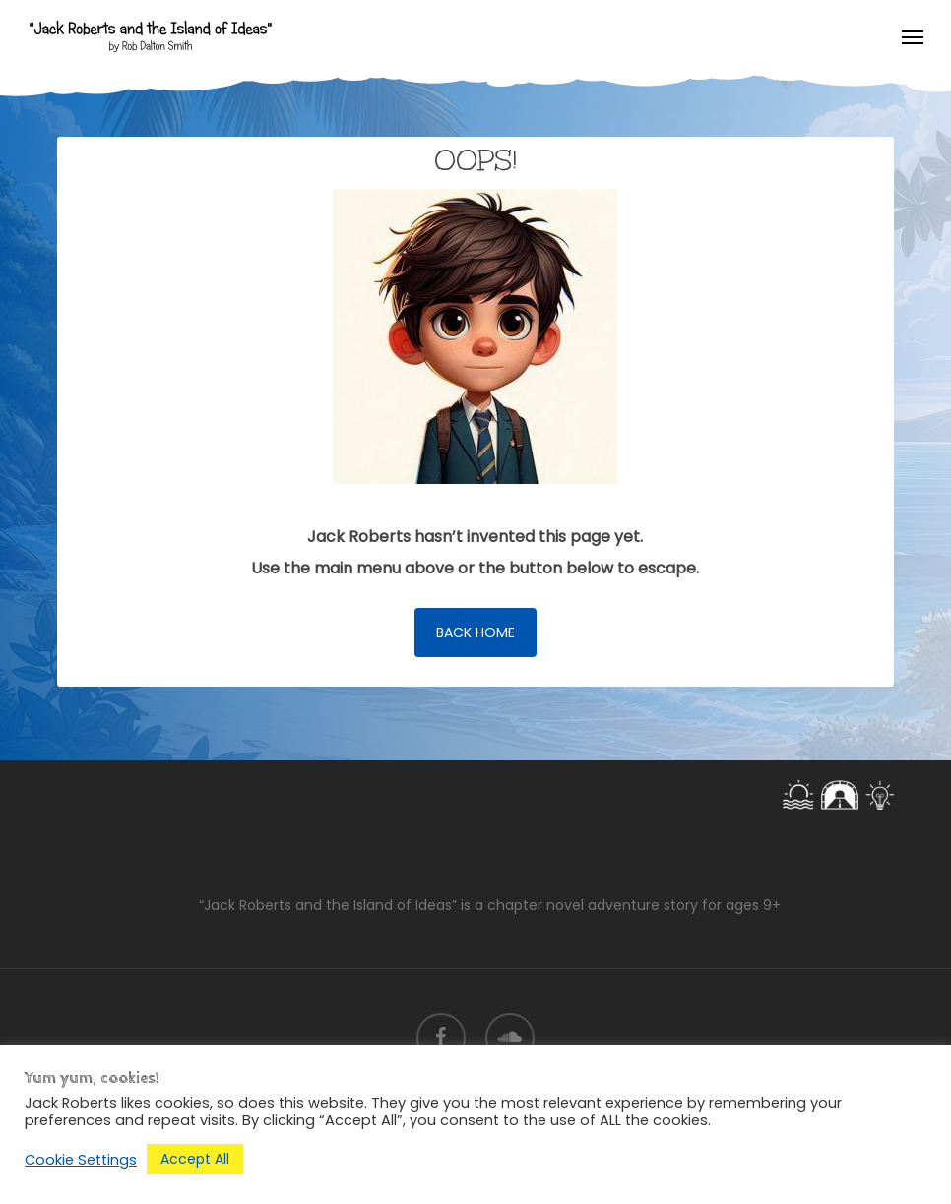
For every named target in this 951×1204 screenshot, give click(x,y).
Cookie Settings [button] (81, 1160)
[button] (912, 36)
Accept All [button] (194, 1159)
